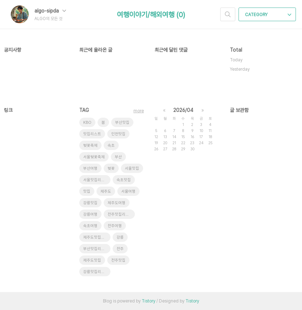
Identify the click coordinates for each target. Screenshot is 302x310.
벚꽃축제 (90, 145)
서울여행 (128, 191)
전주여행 (115, 226)
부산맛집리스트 (95, 248)
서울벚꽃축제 (94, 157)
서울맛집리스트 (95, 180)
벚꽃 (111, 168)
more (138, 110)
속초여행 (90, 226)
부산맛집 (122, 122)
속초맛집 (124, 180)
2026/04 (183, 110)
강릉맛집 (90, 203)
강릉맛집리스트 (95, 271)
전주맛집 (118, 260)
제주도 (105, 191)
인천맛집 (118, 134)
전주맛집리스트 (120, 214)
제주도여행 (117, 203)
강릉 (120, 237)
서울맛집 (132, 168)
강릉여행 (90, 214)
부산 (118, 157)
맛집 (86, 191)
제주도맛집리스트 (96, 237)
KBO (87, 122)
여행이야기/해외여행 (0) (151, 14)
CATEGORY (268, 14)
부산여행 (90, 168)
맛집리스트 (92, 134)
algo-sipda (50, 11)
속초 (111, 145)
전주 (120, 248)
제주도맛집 (92, 260)
